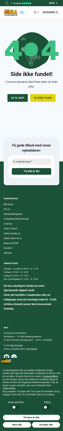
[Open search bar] (6, 3)
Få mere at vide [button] (31, 417)
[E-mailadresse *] (31, 162)
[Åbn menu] (53, 3)
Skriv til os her (16, 345)
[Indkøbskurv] (36, 12)
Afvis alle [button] (17, 424)
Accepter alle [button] (46, 424)
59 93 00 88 (31, 349)
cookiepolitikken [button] (50, 376)
